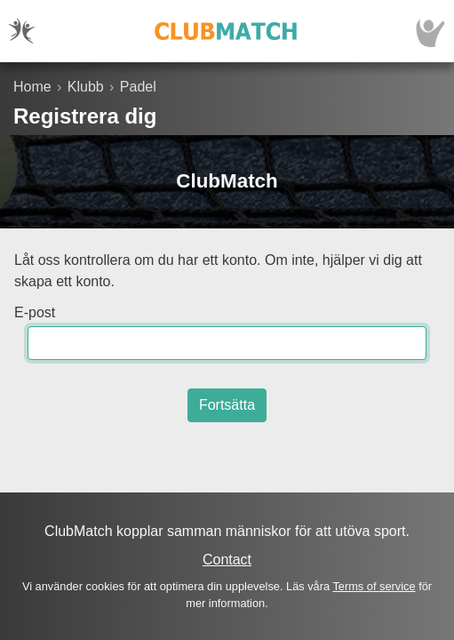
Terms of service (373, 586)
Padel (138, 86)
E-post (34, 312)
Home (32, 86)
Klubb (86, 86)
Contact (227, 559)
